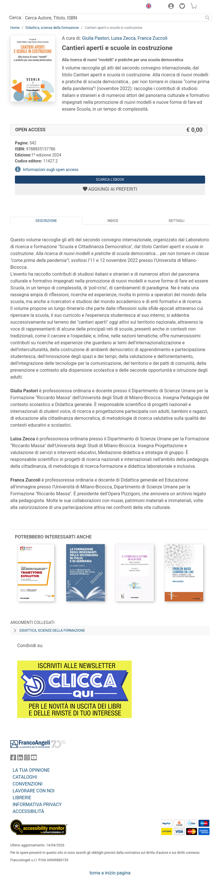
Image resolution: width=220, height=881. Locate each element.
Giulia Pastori (95, 38)
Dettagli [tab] (176, 221)
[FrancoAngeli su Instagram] (27, 758)
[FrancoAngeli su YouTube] (34, 758)
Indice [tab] (112, 221)
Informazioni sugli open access (50, 169)
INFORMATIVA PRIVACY (37, 804)
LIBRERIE (22, 797)
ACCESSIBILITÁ (28, 811)
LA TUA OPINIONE (31, 770)
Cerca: (15, 17)
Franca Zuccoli (152, 38)
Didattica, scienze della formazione (52, 28)
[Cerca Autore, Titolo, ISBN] (113, 18)
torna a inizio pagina (109, 873)
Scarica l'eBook (110, 180)
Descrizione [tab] (46, 221)
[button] (147, 7)
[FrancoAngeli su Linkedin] (20, 758)
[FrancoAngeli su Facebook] (13, 758)
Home (14, 28)
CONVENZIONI (27, 784)
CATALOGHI (25, 777)
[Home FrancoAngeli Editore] (30, 7)
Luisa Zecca (123, 38)
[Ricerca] (207, 18)
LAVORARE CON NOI (33, 791)
